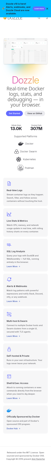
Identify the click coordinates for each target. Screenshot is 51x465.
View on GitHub (34, 113)
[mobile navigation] (46, 18)
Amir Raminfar (38, 459)
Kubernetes (25, 159)
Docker (25, 143)
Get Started (14, 113)
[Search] (39, 18)
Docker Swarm (25, 151)
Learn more (39, 9)
